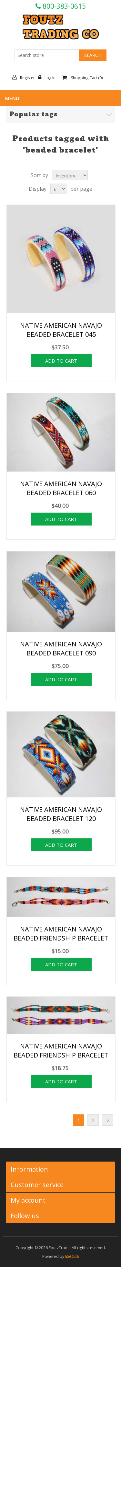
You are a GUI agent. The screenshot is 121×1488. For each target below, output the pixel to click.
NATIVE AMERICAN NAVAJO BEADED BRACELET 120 (61, 814)
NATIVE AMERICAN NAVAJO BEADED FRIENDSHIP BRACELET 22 (61, 1055)
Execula (72, 1256)
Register (25, 77)
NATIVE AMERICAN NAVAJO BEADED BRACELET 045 (61, 330)
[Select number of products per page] (58, 189)
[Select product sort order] (70, 175)
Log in (48, 77)
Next (107, 1120)
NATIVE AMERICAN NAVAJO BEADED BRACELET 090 (61, 648)
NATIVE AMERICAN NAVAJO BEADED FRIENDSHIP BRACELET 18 (61, 938)
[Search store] (47, 55)
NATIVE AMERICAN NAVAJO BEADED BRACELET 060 (61, 488)
